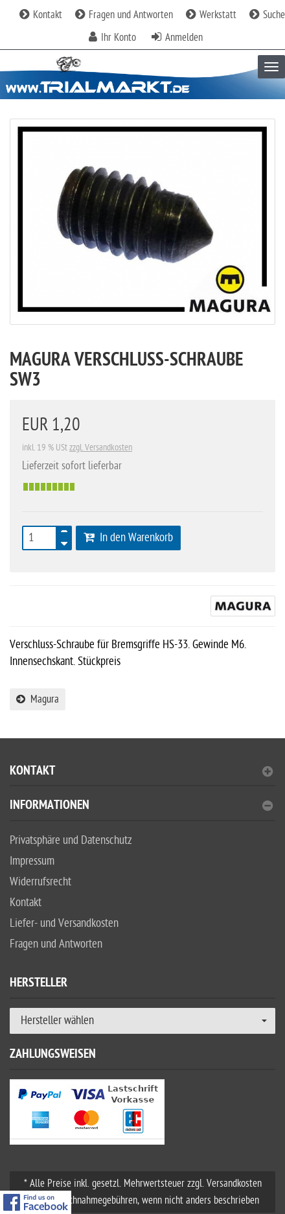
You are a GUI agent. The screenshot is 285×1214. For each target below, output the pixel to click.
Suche (267, 15)
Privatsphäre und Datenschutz (71, 840)
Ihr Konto (118, 37)
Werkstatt (211, 15)
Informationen (141, 806)
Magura (37, 699)
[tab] (142, 776)
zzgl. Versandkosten (100, 447)
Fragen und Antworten (124, 15)
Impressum (32, 861)
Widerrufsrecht (40, 882)
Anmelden (184, 37)
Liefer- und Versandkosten (64, 923)
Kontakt (40, 15)
